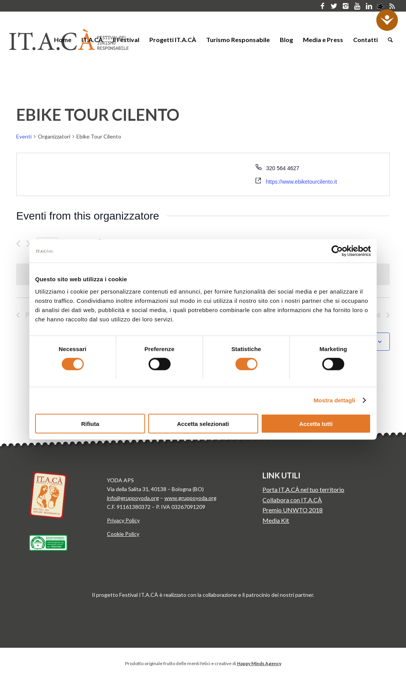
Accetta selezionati (203, 423)
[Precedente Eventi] (18, 243)
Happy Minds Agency (259, 663)
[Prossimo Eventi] (28, 243)
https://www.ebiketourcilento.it (301, 182)
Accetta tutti (316, 423)
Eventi (24, 136)
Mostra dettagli (334, 400)
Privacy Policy (123, 520)
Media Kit (275, 520)
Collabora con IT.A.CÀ (292, 499)
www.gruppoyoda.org (190, 498)
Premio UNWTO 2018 (292, 509)
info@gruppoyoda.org (133, 498)
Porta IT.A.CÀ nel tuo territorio (303, 489)
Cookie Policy (123, 533)
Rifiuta (90, 423)
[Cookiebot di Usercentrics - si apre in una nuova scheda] (337, 251)
